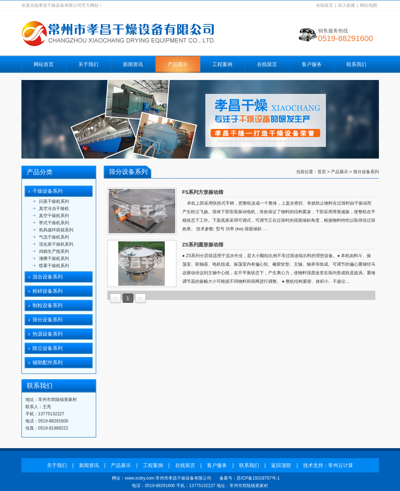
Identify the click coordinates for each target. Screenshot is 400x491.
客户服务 (312, 64)
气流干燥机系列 (54, 237)
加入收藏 (346, 5)
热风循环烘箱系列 (56, 229)
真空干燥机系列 (54, 215)
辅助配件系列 (48, 362)
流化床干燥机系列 (56, 244)
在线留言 (324, 5)
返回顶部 (281, 465)
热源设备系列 (48, 334)
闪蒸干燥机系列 (54, 201)
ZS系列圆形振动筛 (203, 244)
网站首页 (44, 64)
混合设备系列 (48, 277)
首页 (321, 171)
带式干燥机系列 (54, 222)
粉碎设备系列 (48, 291)
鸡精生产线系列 (54, 251)
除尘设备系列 (48, 348)
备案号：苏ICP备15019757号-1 (249, 478)
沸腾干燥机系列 (54, 258)
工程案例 (222, 64)
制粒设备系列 (48, 305)
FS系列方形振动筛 (203, 192)
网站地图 (368, 5)
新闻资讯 (133, 64)
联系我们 (356, 64)
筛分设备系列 (48, 319)
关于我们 (88, 64)
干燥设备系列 (48, 191)
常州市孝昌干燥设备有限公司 (183, 478)
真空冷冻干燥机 (54, 208)
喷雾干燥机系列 (54, 265)
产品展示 (178, 64)
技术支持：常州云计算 (328, 465)
